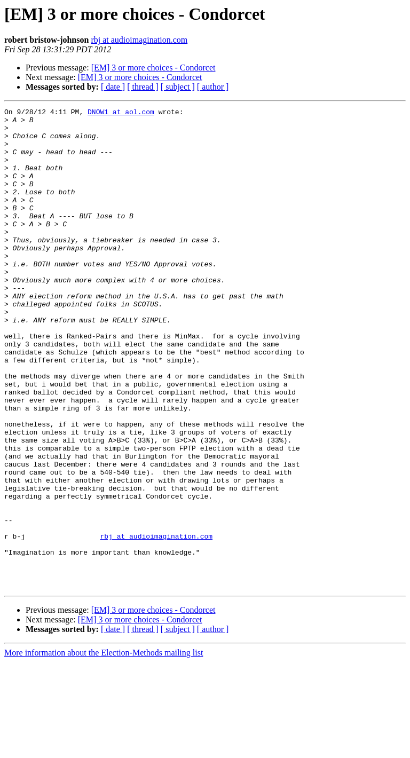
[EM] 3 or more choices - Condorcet (153, 67)
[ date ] (113, 86)
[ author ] (213, 86)
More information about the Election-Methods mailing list (103, 748)
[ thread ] (143, 86)
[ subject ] (178, 86)
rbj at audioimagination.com (139, 39)
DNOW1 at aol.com (121, 113)
